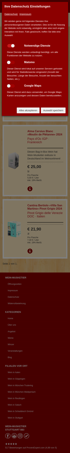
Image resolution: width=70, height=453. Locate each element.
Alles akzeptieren (28, 110)
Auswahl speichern (53, 110)
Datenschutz (11, 14)
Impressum (25, 14)
